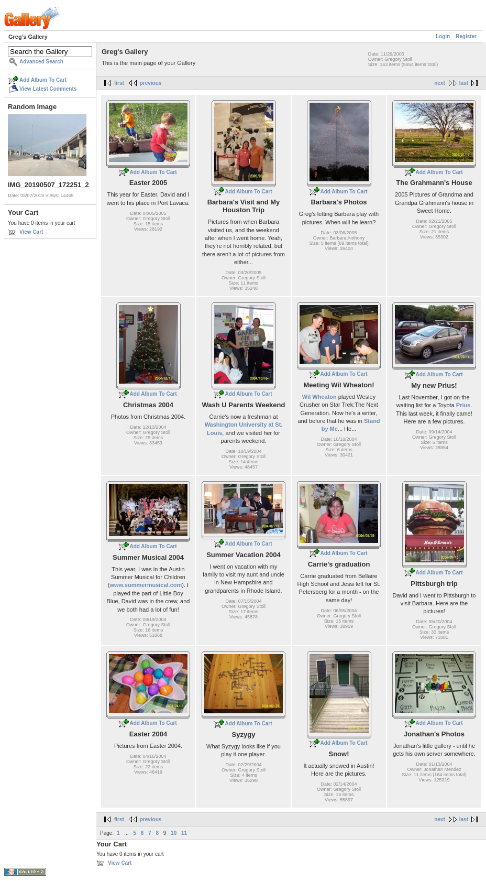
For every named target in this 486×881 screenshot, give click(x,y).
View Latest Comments (47, 89)
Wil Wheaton (319, 397)
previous (151, 83)
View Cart (31, 232)
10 (173, 833)
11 (184, 833)
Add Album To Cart (43, 80)
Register (466, 36)
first (119, 83)
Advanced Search (41, 61)
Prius (463, 405)
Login (443, 36)
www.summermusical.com (146, 585)
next (439, 83)
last (463, 83)
